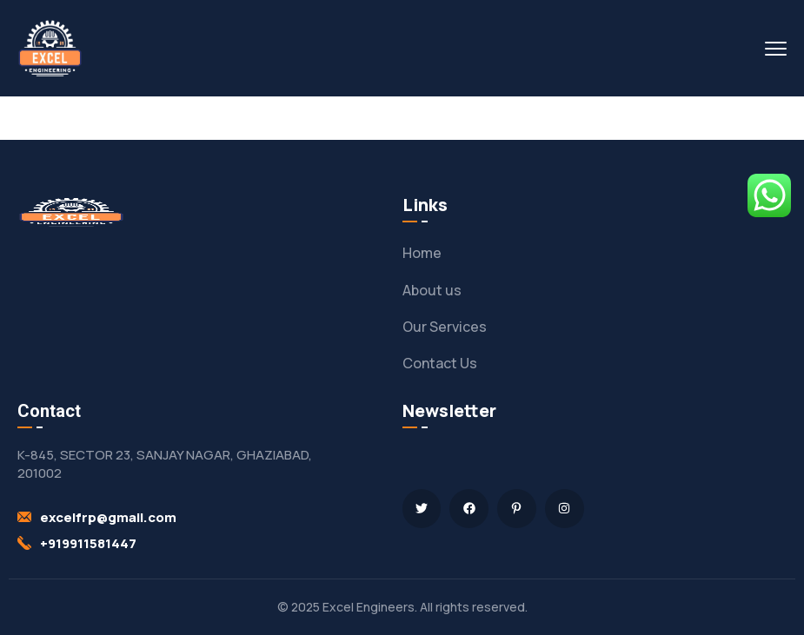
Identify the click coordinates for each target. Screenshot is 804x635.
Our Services (444, 326)
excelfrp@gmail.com (108, 517)
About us (432, 290)
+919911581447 (88, 543)
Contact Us (439, 363)
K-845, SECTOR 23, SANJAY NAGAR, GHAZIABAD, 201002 (164, 464)
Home (422, 252)
